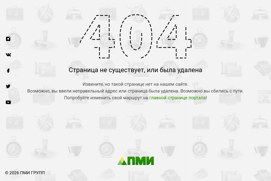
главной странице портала (177, 97)
